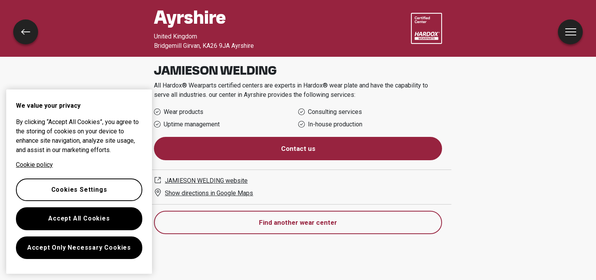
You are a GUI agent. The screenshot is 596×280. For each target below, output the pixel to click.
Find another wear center (298, 222)
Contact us (298, 148)
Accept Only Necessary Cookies (79, 247)
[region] (79, 181)
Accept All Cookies (79, 218)
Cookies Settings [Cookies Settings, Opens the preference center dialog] (79, 189)
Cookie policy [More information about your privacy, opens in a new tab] (34, 164)
